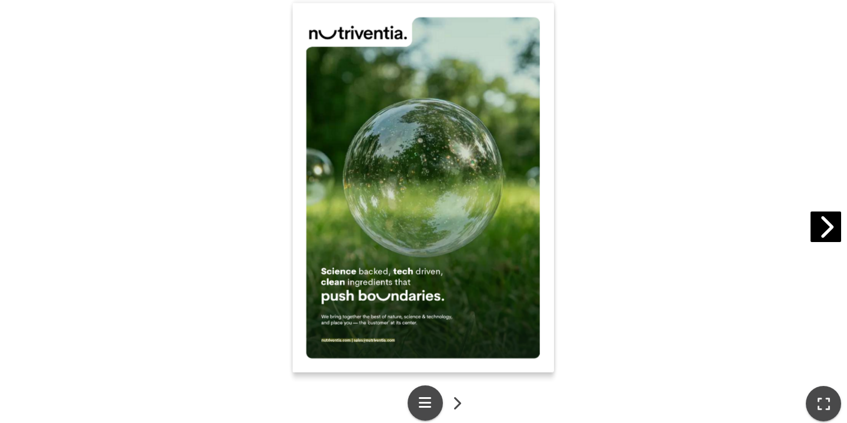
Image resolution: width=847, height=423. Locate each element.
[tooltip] (823, 404)
